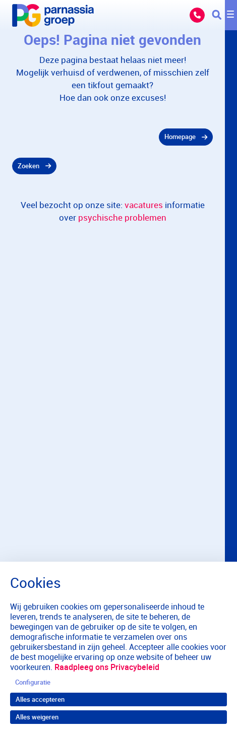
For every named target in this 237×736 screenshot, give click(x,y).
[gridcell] (112, 137)
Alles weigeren (37, 716)
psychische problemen (122, 217)
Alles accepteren (40, 699)
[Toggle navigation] (224, 15)
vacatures (144, 205)
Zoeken (28, 165)
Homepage (180, 136)
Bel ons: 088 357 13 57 (197, 15)
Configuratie (32, 682)
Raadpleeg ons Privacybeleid (106, 667)
